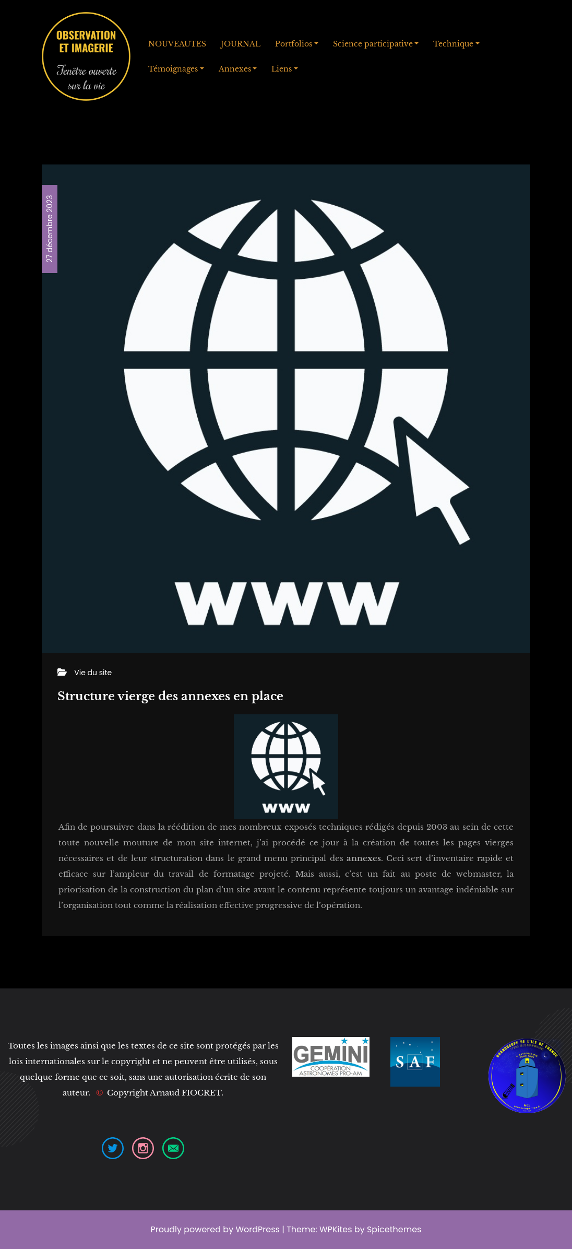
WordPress (257, 1229)
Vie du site (93, 672)
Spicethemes (394, 1229)
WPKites (336, 1229)
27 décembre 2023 (49, 229)
